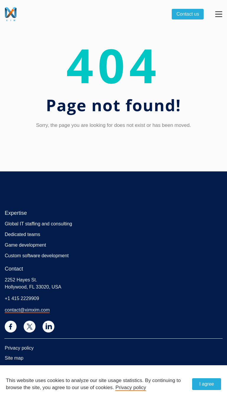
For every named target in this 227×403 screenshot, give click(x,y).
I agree (206, 383)
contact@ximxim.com (27, 309)
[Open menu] (218, 14)
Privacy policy (19, 347)
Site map (14, 358)
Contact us (187, 14)
